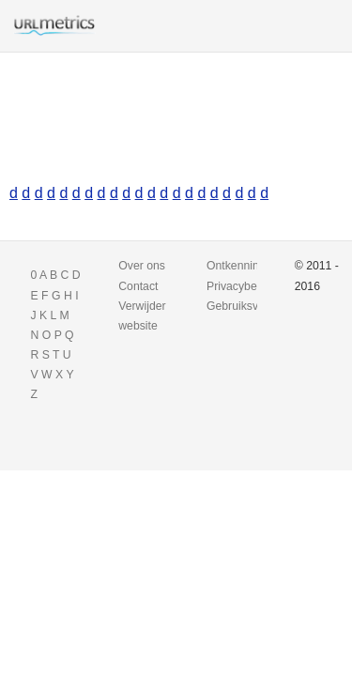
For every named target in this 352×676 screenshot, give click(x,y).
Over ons (141, 265)
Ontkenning (236, 265)
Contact (138, 286)
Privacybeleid (241, 286)
